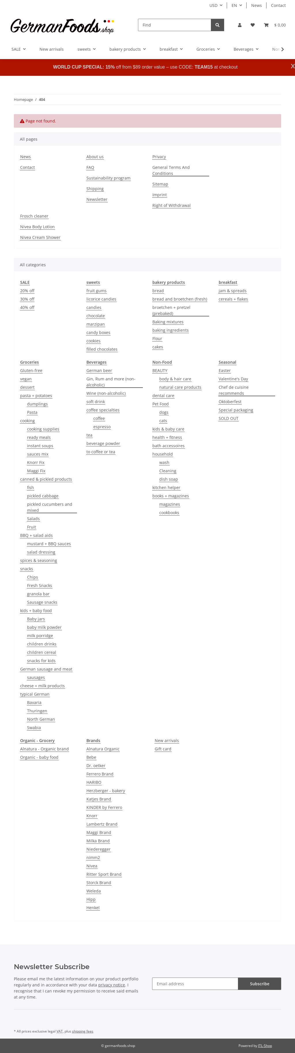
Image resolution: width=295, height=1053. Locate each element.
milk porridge (40, 635)
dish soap (168, 479)
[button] (239, 25)
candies (93, 307)
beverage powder (103, 443)
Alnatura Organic (103, 749)
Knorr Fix (35, 462)
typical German (35, 694)
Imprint (159, 194)
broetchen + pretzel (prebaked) (171, 310)
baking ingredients (170, 330)
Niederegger (98, 849)
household (162, 454)
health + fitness (167, 437)
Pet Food (160, 404)
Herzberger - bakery (105, 790)
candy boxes (98, 332)
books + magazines (170, 496)
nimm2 (93, 857)
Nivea (91, 866)
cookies (93, 341)
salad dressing (41, 552)
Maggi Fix (36, 470)
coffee (99, 418)
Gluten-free (31, 370)
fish (30, 487)
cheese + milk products (42, 685)
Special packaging (236, 410)
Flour (157, 338)
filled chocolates (102, 349)
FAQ (90, 167)
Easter (225, 370)
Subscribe (259, 983)
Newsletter (96, 199)
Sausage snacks (42, 602)
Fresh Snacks (39, 585)
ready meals (39, 437)
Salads (33, 518)
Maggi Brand (98, 832)
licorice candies (101, 299)
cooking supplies (43, 429)
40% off (27, 307)
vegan (26, 379)
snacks (26, 568)
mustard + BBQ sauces (49, 543)
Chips (32, 577)
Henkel (93, 907)
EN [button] (234, 5)
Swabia (34, 727)
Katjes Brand (98, 799)
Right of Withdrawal (171, 205)
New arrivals (167, 740)
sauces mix (37, 454)
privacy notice (111, 985)
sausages (36, 677)
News (256, 5)
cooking (27, 420)
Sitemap (160, 184)
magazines (169, 504)
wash (164, 462)
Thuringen (37, 711)
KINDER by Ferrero (104, 807)
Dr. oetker (95, 765)
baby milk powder (44, 627)
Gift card (163, 749)
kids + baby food (36, 610)
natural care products (180, 387)
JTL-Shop (265, 1045)
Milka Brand (98, 840)
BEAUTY (159, 370)
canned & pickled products (46, 479)
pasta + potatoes (36, 395)
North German (41, 719)
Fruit (31, 527)
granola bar (38, 594)
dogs (164, 412)
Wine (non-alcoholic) (106, 393)
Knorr (91, 815)
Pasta (32, 412)
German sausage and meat (46, 669)
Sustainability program (108, 178)
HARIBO (93, 782)
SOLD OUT (229, 418)
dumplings (37, 404)
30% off (27, 299)
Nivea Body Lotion (37, 226)
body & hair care (175, 379)
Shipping (95, 188)
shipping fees (82, 1031)
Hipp (91, 899)
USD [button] (213, 5)
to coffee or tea (100, 451)
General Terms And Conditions (171, 170)
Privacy (159, 156)
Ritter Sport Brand (104, 874)
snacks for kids (41, 660)
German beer (99, 370)
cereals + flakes (233, 299)
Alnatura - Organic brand (44, 749)
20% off (27, 290)
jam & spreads (233, 290)
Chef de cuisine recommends (234, 390)
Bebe (91, 757)
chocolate (95, 315)
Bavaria (34, 702)
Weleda (93, 891)
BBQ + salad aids (36, 535)
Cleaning (167, 470)
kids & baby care (168, 429)
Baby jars (36, 619)
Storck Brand (98, 882)
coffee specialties (103, 410)
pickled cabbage (42, 496)
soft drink (95, 401)
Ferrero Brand (100, 774)
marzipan (95, 324)
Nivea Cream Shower (40, 237)
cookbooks (169, 512)
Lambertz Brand (102, 824)
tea (89, 435)
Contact (278, 5)
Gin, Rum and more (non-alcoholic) (110, 382)
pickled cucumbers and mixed (49, 507)
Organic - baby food (39, 757)
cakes (157, 347)
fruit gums (96, 290)
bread (158, 290)
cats (163, 420)
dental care (163, 395)
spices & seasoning (38, 560)
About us (95, 156)
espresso (102, 426)
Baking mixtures (168, 321)
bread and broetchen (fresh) (179, 299)
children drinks (41, 644)
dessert (27, 387)
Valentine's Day (233, 379)
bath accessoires (168, 445)
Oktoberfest (230, 401)
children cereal (41, 652)
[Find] (174, 25)
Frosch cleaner (34, 216)
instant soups (40, 445)
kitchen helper (166, 487)
